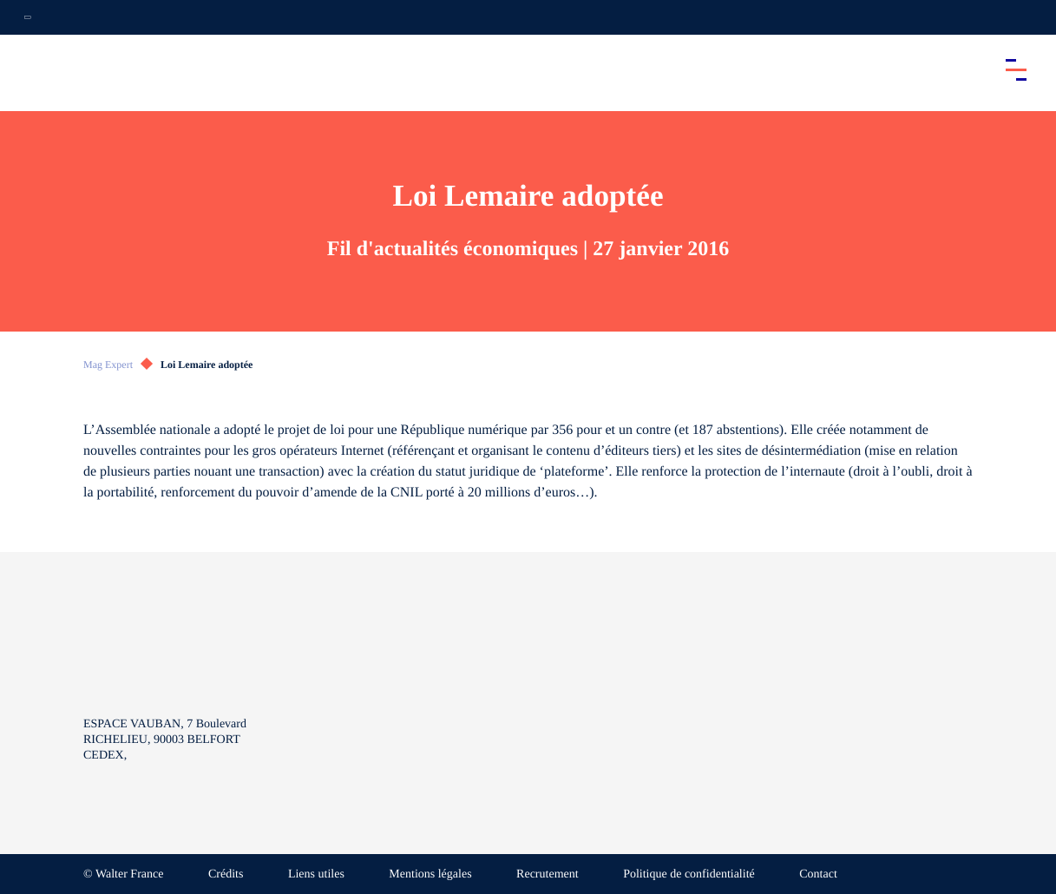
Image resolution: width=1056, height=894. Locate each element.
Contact (818, 874)
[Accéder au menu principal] (1016, 69)
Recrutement (547, 874)
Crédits (225, 874)
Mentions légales (430, 874)
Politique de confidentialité (689, 874)
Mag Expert (108, 364)
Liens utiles (316, 874)
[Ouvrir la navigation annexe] (27, 17)
